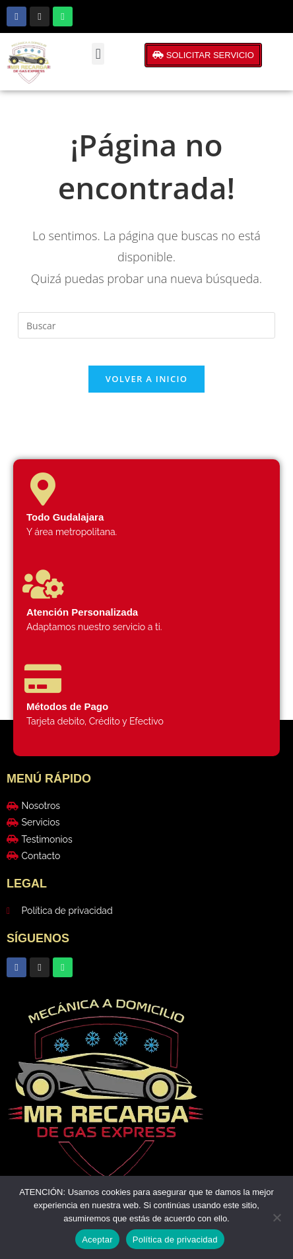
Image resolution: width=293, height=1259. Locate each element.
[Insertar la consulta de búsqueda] (146, 325)
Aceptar (97, 1239)
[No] (276, 1217)
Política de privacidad (175, 1239)
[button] (98, 54)
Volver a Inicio (146, 379)
